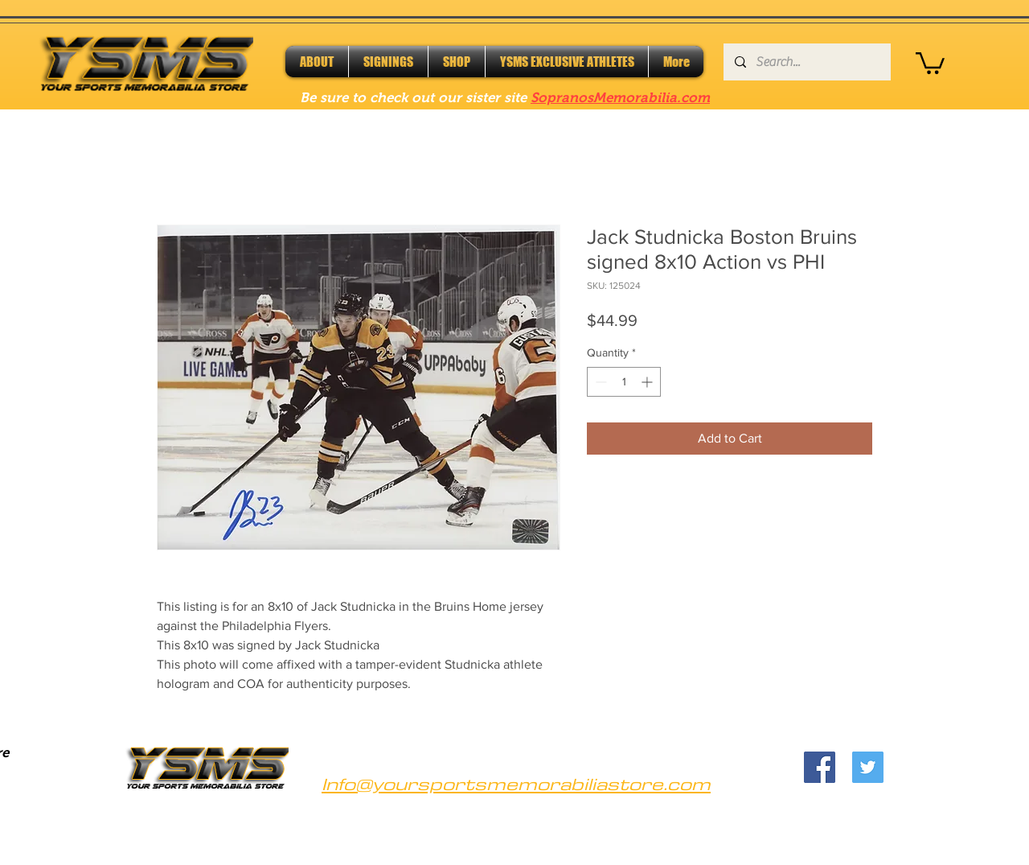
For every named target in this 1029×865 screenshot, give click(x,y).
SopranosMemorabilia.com (620, 97)
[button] (930, 62)
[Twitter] (867, 767)
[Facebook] (819, 767)
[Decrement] (599, 382)
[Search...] (806, 61)
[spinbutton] (623, 382)
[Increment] (648, 382)
